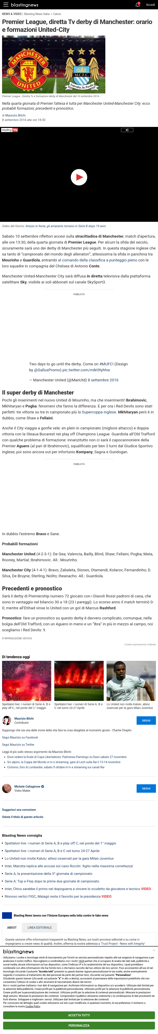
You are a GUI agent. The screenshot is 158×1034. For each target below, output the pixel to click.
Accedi (150, 4)
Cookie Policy (33, 1006)
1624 (81, 961)
